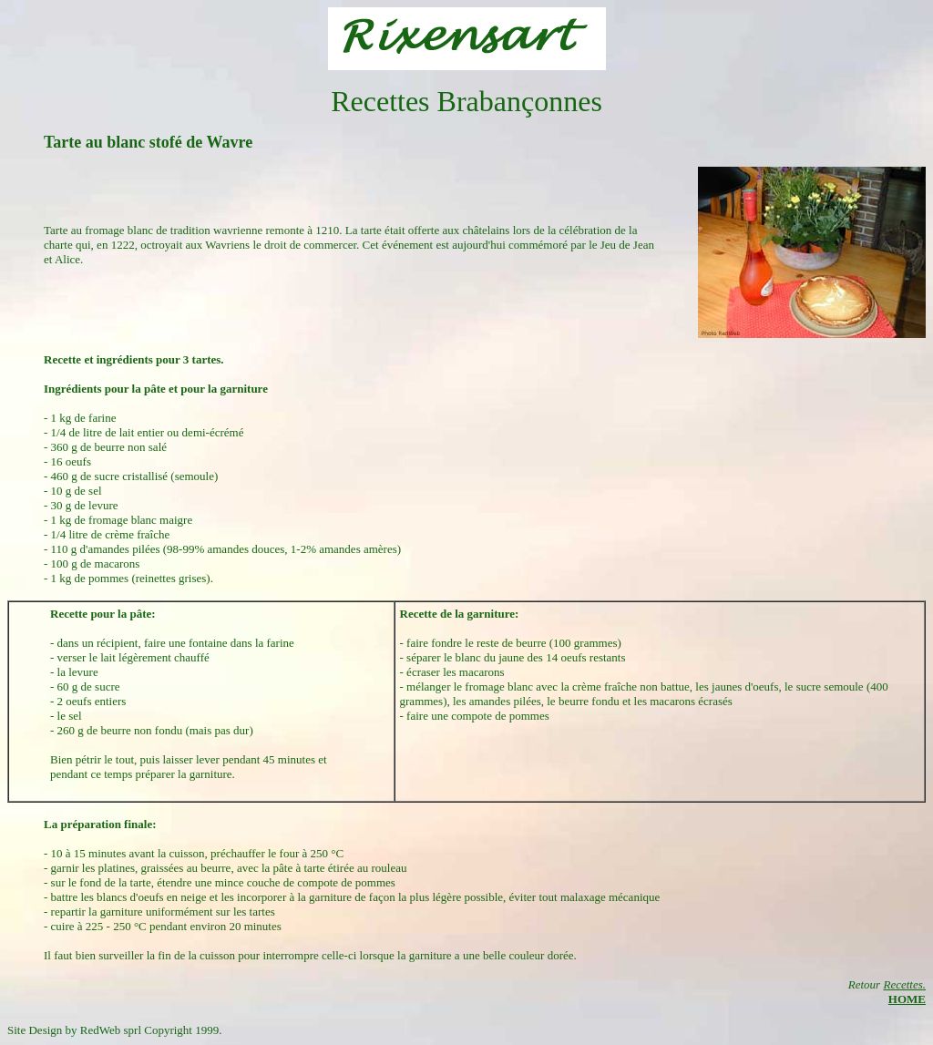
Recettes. (904, 984)
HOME (907, 999)
